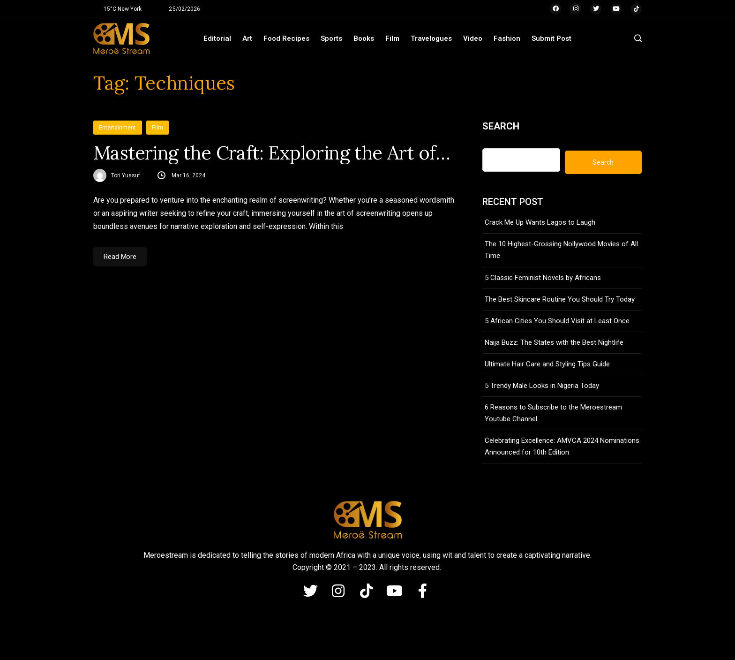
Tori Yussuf (125, 175)
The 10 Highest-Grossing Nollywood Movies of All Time (561, 250)
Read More (120, 256)
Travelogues (431, 38)
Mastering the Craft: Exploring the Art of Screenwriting (273, 153)
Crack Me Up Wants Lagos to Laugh (540, 222)
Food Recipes (286, 38)
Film (392, 38)
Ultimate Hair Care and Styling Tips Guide (547, 364)
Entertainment (117, 127)
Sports (331, 38)
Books (363, 38)
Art (247, 38)
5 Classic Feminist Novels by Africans (543, 277)
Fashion (507, 38)
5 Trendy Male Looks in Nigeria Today (542, 385)
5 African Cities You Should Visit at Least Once (557, 321)
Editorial (217, 38)
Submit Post (551, 38)
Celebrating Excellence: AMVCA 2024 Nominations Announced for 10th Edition (562, 446)
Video (472, 38)
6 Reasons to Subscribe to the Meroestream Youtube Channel (553, 413)
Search (500, 126)
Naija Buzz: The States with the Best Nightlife (554, 342)
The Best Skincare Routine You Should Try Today (560, 299)
